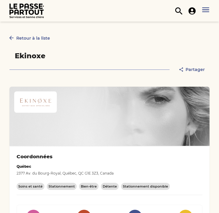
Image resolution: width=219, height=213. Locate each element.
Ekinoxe (30, 55)
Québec (24, 166)
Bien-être (89, 186)
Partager (192, 69)
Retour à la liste (29, 38)
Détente (110, 186)
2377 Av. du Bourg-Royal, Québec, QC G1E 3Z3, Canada (65, 173)
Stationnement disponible (145, 186)
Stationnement (62, 186)
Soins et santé (30, 186)
